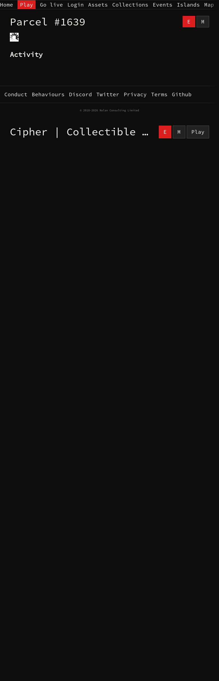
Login (75, 4)
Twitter (107, 94)
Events (162, 4)
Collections (130, 4)
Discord (80, 94)
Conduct (15, 94)
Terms (159, 94)
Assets (98, 4)
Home (6, 4)
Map (209, 4)
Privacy (135, 94)
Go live (51, 4)
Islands (188, 4)
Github (182, 94)
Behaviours (48, 94)
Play (26, 4)
